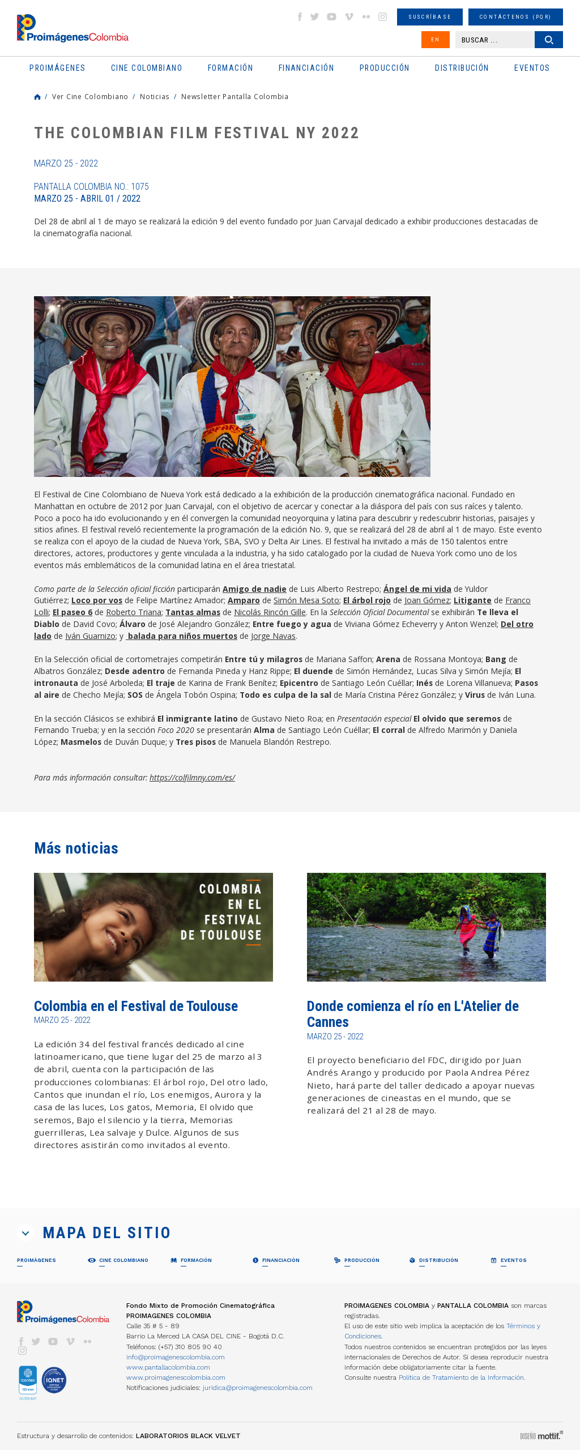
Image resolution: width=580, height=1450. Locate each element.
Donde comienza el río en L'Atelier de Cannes (413, 1014)
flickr (366, 16)
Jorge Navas (273, 635)
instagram (383, 16)
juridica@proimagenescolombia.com (258, 1388)
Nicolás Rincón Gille (270, 612)
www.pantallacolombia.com (168, 1367)
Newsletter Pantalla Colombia (235, 96)
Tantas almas (192, 612)
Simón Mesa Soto (306, 600)
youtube (332, 16)
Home (37, 97)
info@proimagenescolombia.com (175, 1357)
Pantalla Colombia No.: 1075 (91, 192)
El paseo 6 (72, 612)
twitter (315, 16)
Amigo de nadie (255, 588)
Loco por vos (96, 600)
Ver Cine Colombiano (90, 96)
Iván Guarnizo (90, 635)
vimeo (349, 16)
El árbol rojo (367, 600)
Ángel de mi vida (417, 588)
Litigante (473, 600)
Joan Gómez (427, 600)
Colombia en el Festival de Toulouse (136, 1006)
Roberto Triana (133, 612)
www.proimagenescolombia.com (175, 1377)
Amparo (244, 600)
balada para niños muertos (181, 635)
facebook (300, 16)
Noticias (155, 96)
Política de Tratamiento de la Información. (462, 1377)
